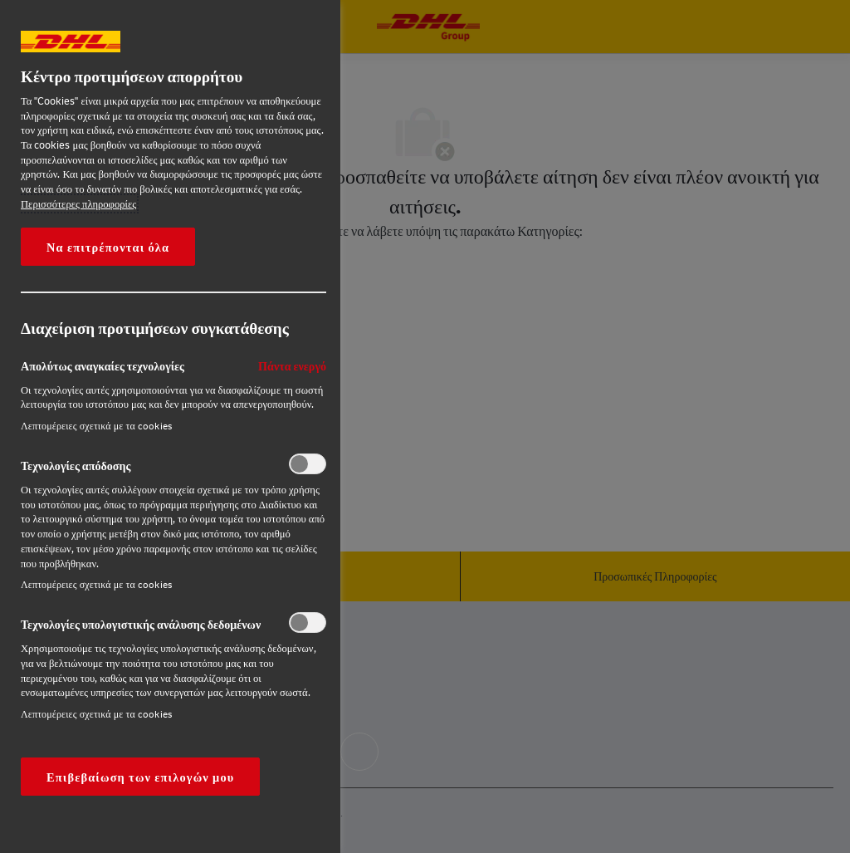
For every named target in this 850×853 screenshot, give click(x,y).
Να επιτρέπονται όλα (107, 246)
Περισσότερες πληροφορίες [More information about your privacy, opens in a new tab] (78, 203)
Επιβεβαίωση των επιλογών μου (140, 776)
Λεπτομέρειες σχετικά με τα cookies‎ (96, 426)
